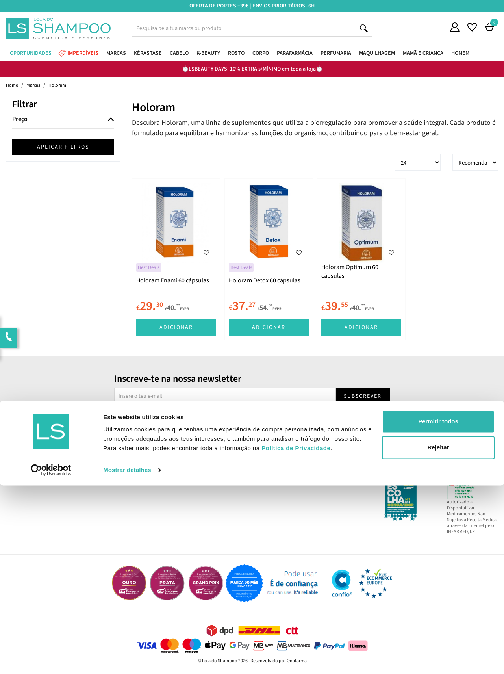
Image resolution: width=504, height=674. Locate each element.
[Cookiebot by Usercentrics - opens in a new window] (51, 659)
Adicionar (176, 327)
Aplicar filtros (63, 147)
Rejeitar (438, 635)
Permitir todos (438, 610)
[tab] (63, 119)
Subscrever (363, 396)
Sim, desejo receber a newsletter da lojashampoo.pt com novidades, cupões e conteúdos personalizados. (253, 418)
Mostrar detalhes (127, 658)
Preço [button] (20, 119)
